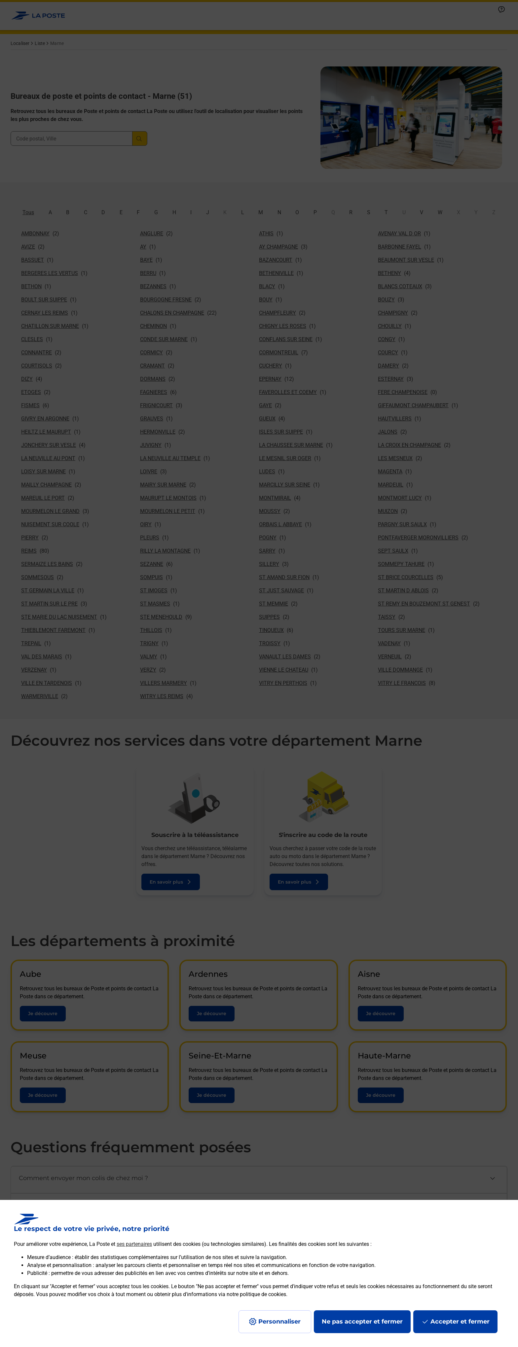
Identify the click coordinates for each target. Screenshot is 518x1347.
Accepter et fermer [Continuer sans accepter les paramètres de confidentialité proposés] (460, 1321)
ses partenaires (134, 1244)
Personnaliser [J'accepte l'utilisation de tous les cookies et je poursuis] (279, 1321)
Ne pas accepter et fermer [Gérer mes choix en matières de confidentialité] (362, 1321)
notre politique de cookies (256, 1294)
